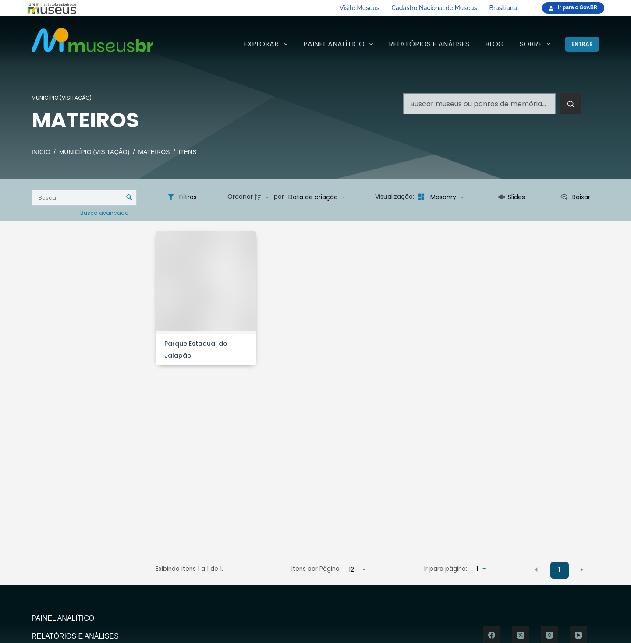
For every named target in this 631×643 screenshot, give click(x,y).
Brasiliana (503, 7)
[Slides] (511, 197)
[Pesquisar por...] (479, 103)
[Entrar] (582, 44)
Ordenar (240, 196)
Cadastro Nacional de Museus (434, 7)
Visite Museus (359, 7)
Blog (494, 44)
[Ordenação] (317, 197)
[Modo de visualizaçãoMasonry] (439, 197)
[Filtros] (182, 197)
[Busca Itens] (84, 198)
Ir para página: (445, 569)
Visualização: (395, 196)
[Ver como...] (575, 197)
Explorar (267, 44)
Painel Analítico (339, 44)
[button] (536, 569)
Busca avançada (105, 213)
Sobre (537, 44)
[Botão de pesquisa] (570, 103)
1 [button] (559, 570)
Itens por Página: (316, 569)
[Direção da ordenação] (263, 197)
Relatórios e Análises (429, 44)
